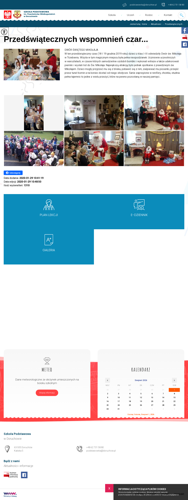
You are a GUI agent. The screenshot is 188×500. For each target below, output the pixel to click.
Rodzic (149, 15)
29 (174, 405)
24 (119, 405)
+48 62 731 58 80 (173, 4)
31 (119, 409)
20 (152, 401)
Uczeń (130, 15)
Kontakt (168, 15)
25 (130, 405)
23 (108, 405)
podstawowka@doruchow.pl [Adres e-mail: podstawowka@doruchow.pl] (101, 450)
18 (130, 401)
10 (119, 397)
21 (163, 401)
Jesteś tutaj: (136, 24)
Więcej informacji (47, 393)
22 (174, 401)
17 (119, 401)
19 (141, 401)
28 (163, 405)
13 (152, 397)
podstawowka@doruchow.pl (139, 5)
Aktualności (154, 24)
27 (152, 405)
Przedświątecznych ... (172, 24)
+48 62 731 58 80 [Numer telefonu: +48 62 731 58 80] (95, 447)
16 (108, 401)
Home (144, 24)
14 (163, 397)
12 (141, 397)
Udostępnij (13, 173)
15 (174, 397)
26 (141, 405)
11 (130, 397)
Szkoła (112, 15)
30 (108, 409)
